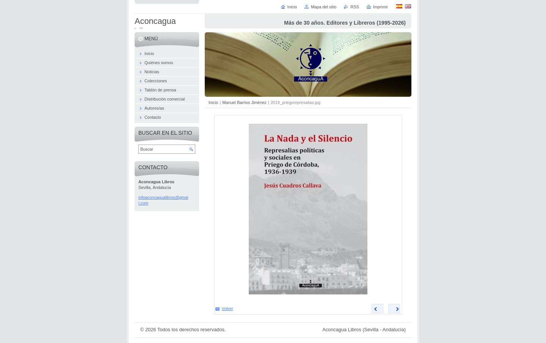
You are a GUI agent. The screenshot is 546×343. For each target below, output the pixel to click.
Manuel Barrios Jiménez (244, 102)
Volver (227, 308)
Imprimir (380, 7)
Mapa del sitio (323, 7)
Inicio (213, 102)
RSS (354, 7)
